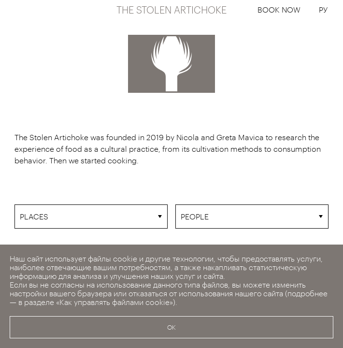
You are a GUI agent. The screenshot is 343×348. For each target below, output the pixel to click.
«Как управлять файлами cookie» (114, 301)
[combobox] (91, 216)
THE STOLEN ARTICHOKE (171, 9)
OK (171, 327)
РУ (323, 9)
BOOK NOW (278, 9)
